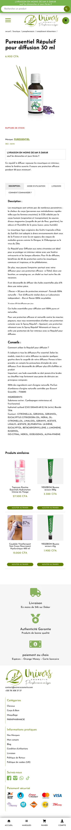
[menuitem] (8, 20)
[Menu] (8, 20)
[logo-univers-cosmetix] (35, 20)
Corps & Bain (13, 710)
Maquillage (12, 715)
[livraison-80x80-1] (35, 593)
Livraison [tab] (56, 186)
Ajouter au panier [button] (20, 508)
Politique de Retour (16, 758)
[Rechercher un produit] (35, 9)
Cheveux (11, 706)
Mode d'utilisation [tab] (36, 186)
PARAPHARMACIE (16, 720)
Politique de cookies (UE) (18, 762)
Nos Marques (13, 735)
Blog (9, 744)
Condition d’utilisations (17, 749)
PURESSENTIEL (22, 139)
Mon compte (13, 740)
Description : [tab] (15, 186)
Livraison (35, 603)
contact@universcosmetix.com (19, 687)
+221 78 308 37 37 (13, 691)
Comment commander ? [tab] (20, 193)
